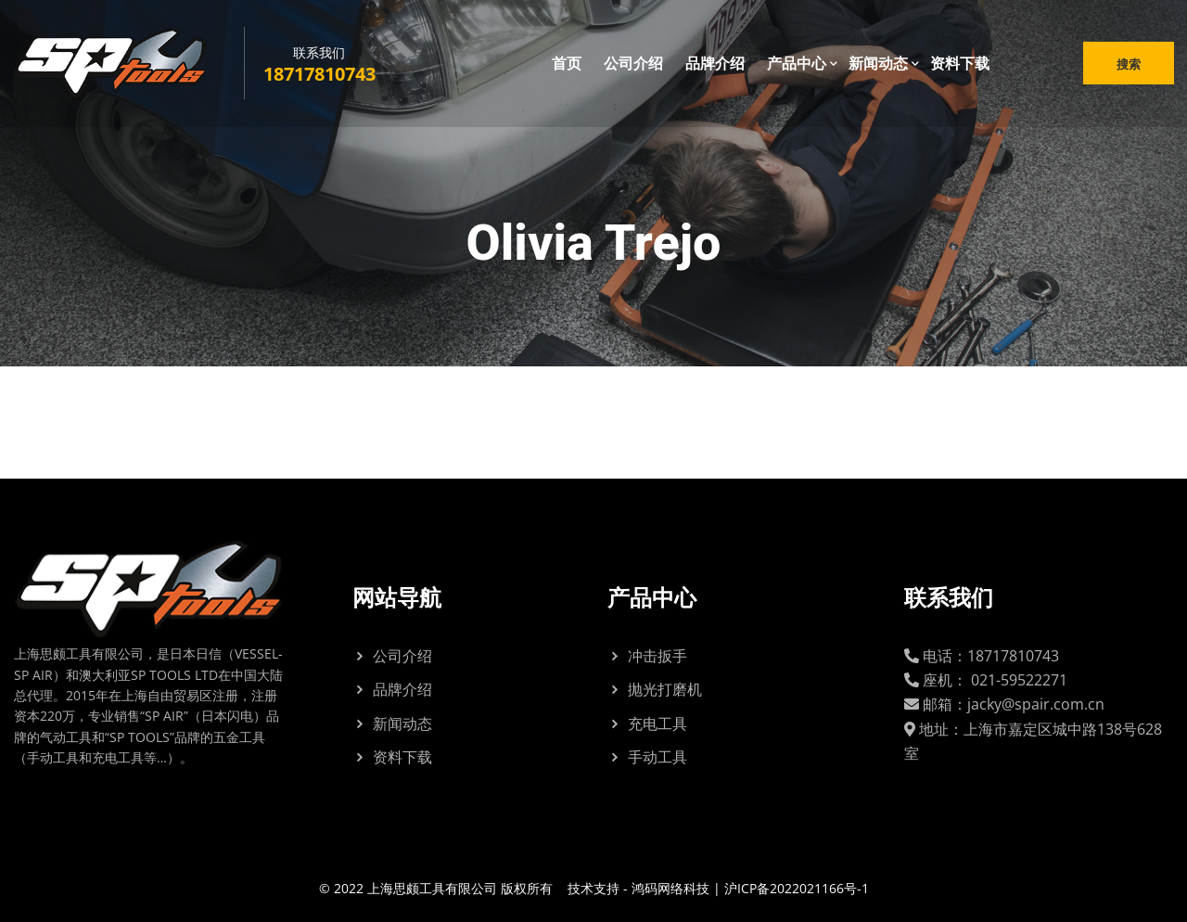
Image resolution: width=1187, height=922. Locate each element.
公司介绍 (633, 64)
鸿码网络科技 (670, 888)
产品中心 (796, 64)
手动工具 (657, 757)
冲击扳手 (657, 656)
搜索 (1128, 65)
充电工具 (657, 723)
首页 (566, 64)
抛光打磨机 (665, 689)
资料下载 (959, 64)
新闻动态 (878, 64)
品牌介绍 (715, 64)
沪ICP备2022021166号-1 (796, 888)
